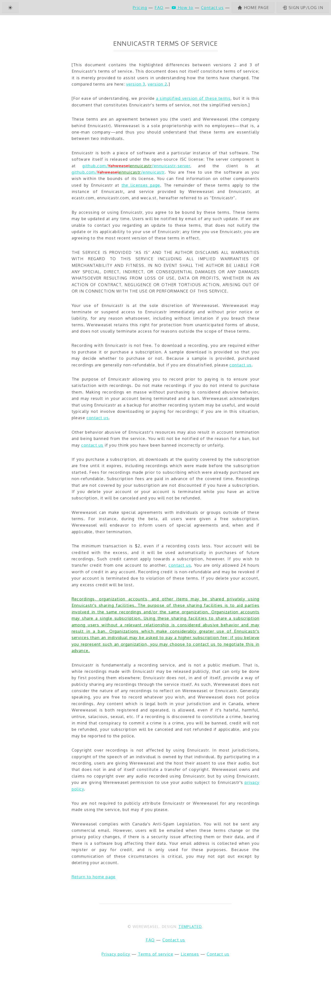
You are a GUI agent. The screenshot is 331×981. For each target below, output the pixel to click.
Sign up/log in (302, 7)
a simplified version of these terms (193, 98)
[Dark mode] (10, 7)
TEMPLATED (190, 926)
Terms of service (155, 954)
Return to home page (94, 876)
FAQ (159, 7)
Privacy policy (116, 954)
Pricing (140, 7)
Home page (253, 7)
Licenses (190, 954)
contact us (240, 364)
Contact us (212, 7)
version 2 (157, 84)
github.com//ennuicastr (118, 172)
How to (182, 7)
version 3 (135, 84)
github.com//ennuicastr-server (136, 165)
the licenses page (141, 185)
